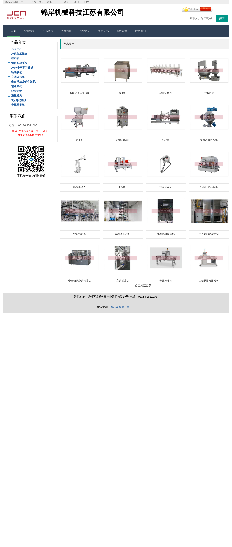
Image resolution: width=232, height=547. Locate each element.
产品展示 (47, 31)
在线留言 (122, 31)
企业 (49, 1)
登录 (66, 1)
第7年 (206, 8)
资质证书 (103, 31)
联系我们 (140, 31)
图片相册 (66, 31)
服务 (87, 1)
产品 (34, 1)
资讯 (41, 1)
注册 (76, 1)
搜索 (222, 18)
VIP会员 (193, 9)
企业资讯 (84, 31)
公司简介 (29, 31)
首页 (13, 31)
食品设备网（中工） (16, 1)
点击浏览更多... (144, 285)
